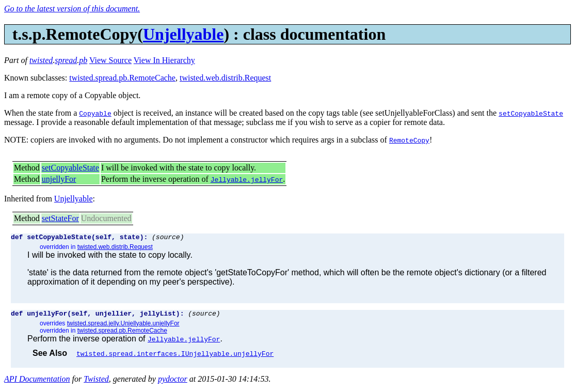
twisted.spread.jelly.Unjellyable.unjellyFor (123, 326)
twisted (41, 60)
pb (83, 60)
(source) (168, 238)
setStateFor (60, 218)
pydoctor (172, 382)
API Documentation (37, 382)
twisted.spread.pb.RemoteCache (122, 77)
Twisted (96, 382)
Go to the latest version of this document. (72, 8)
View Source (110, 60)
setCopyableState (70, 167)
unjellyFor (59, 179)
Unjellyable (183, 34)
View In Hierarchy (164, 60)
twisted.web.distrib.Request (225, 77)
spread (66, 60)
